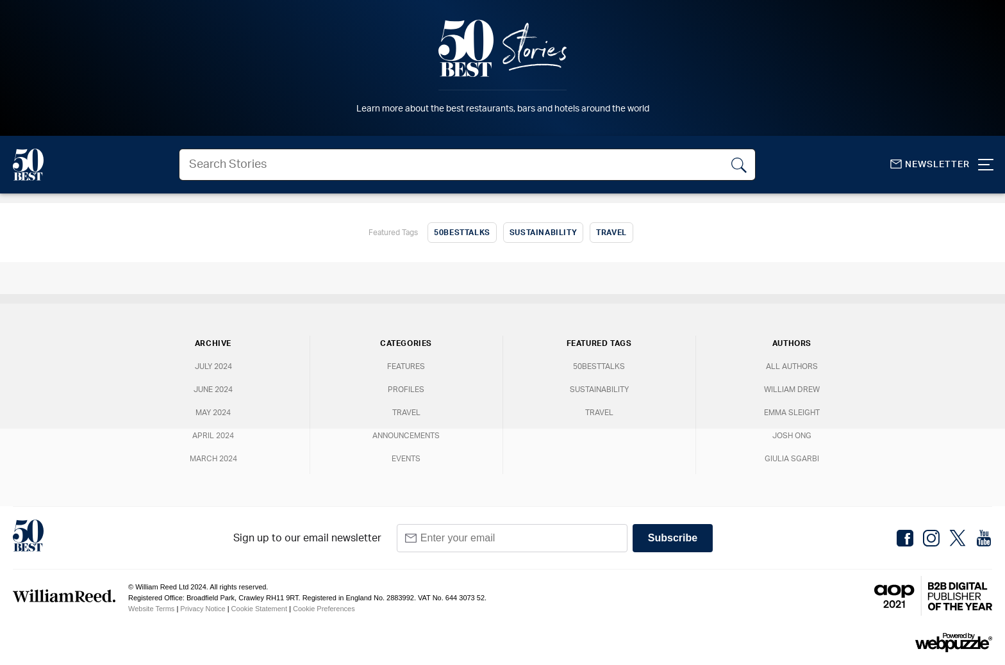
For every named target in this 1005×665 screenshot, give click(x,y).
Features (406, 366)
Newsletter (930, 164)
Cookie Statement (259, 608)
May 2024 (213, 412)
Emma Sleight (792, 412)
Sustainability (543, 232)
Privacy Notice (202, 608)
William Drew (792, 389)
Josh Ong (791, 435)
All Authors (792, 366)
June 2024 (213, 389)
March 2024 (213, 459)
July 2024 (213, 366)
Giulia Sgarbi (792, 459)
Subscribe (672, 537)
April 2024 (213, 435)
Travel (611, 232)
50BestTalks (462, 232)
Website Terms (151, 608)
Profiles (406, 389)
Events (406, 459)
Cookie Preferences (324, 608)
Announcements (406, 435)
